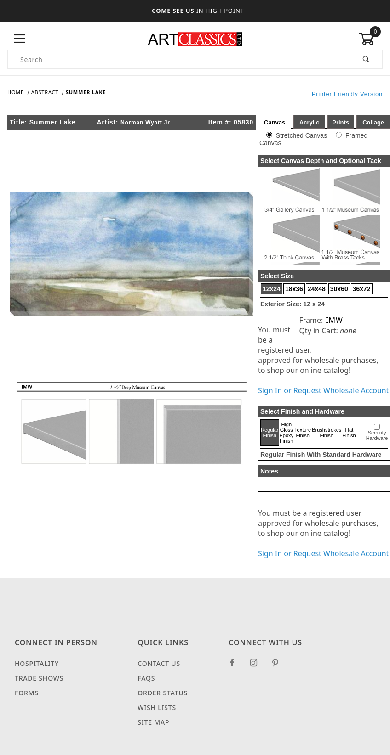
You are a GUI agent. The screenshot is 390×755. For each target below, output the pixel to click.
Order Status (163, 692)
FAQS (146, 678)
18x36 (294, 289)
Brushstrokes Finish (326, 432)
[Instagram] (257, 666)
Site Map (153, 722)
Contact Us (159, 663)
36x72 (362, 289)
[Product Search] (179, 59)
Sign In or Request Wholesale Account (323, 390)
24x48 (317, 289)
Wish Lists (157, 707)
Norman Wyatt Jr (145, 122)
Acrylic (309, 122)
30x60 (339, 289)
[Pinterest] (279, 666)
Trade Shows (39, 678)
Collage (373, 122)
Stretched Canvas (301, 135)
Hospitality (37, 663)
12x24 (272, 289)
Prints (340, 122)
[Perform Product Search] (366, 59)
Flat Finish (349, 432)
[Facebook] (236, 666)
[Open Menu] (19, 39)
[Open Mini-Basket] (370, 39)
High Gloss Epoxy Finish (287, 433)
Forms (27, 692)
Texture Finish (302, 432)
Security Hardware (377, 435)
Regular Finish (270, 432)
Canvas (274, 122)
